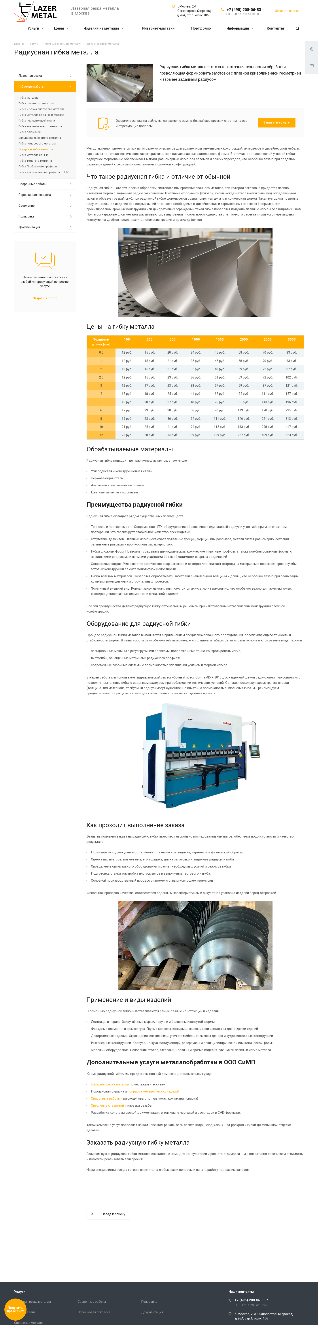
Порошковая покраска (35, 195)
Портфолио (201, 28)
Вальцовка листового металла (40, 137)
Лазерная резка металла (110, 1084)
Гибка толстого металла (35, 160)
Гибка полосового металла (37, 143)
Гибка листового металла (36, 103)
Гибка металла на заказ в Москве (41, 114)
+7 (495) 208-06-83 (244, 9)
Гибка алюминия (30, 132)
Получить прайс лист (15, 1309)
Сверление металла (29, 1323)
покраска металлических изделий (154, 1091)
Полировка (26, 216)
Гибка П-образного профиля (38, 166)
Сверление (27, 205)
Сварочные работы (106, 1098)
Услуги (35, 28)
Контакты (275, 28)
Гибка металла (28, 97)
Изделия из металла (103, 28)
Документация (29, 227)
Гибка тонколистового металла (40, 126)
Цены (61, 28)
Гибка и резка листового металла (41, 109)
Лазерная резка (30, 75)
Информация (240, 28)
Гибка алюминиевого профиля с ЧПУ (43, 172)
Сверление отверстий (107, 1106)
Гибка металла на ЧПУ (34, 155)
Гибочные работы (31, 86)
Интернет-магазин (158, 28)
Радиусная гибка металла (36, 149)
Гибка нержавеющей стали (37, 120)
